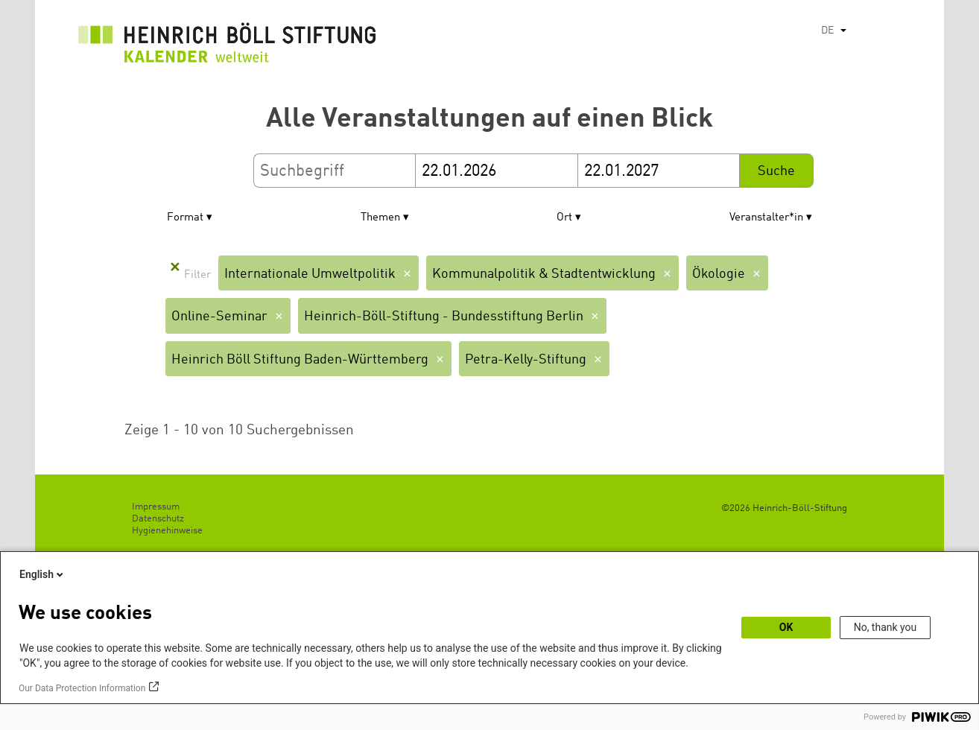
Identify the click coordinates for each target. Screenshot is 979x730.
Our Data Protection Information (82, 688)
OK (786, 627)
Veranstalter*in (766, 217)
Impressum (156, 507)
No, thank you (885, 627)
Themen (380, 217)
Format (185, 217)
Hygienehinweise (167, 531)
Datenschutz (158, 519)
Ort (564, 217)
